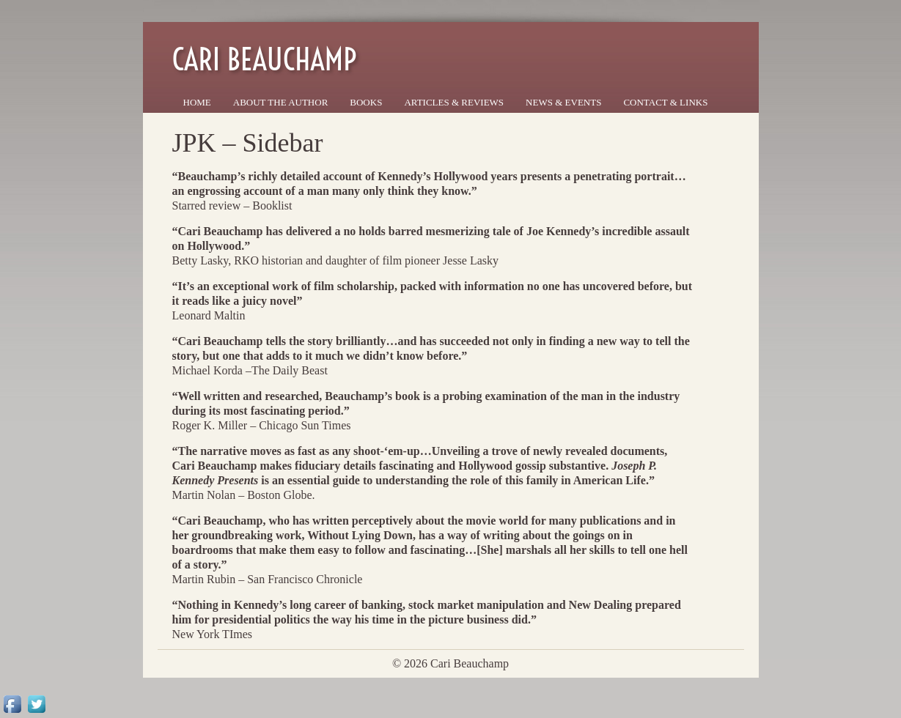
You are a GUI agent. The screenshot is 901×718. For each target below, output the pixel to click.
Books (366, 102)
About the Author (280, 102)
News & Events (563, 102)
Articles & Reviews (454, 102)
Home (197, 102)
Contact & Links (665, 102)
